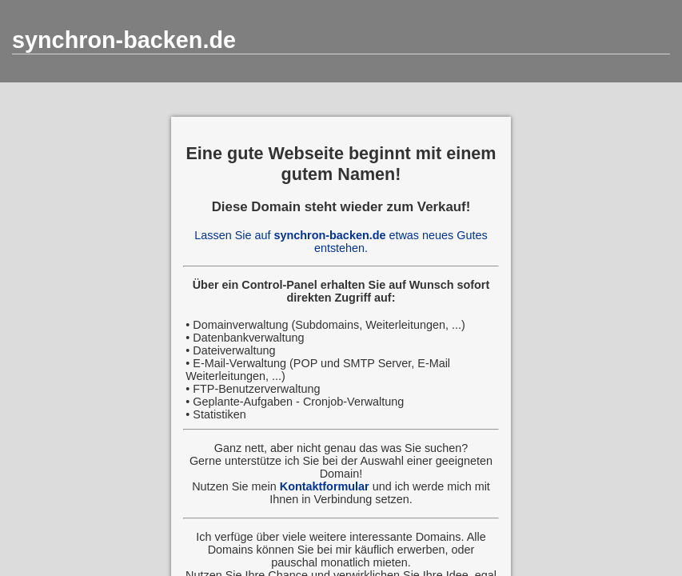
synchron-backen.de (124, 40)
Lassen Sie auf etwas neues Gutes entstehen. (340, 241)
